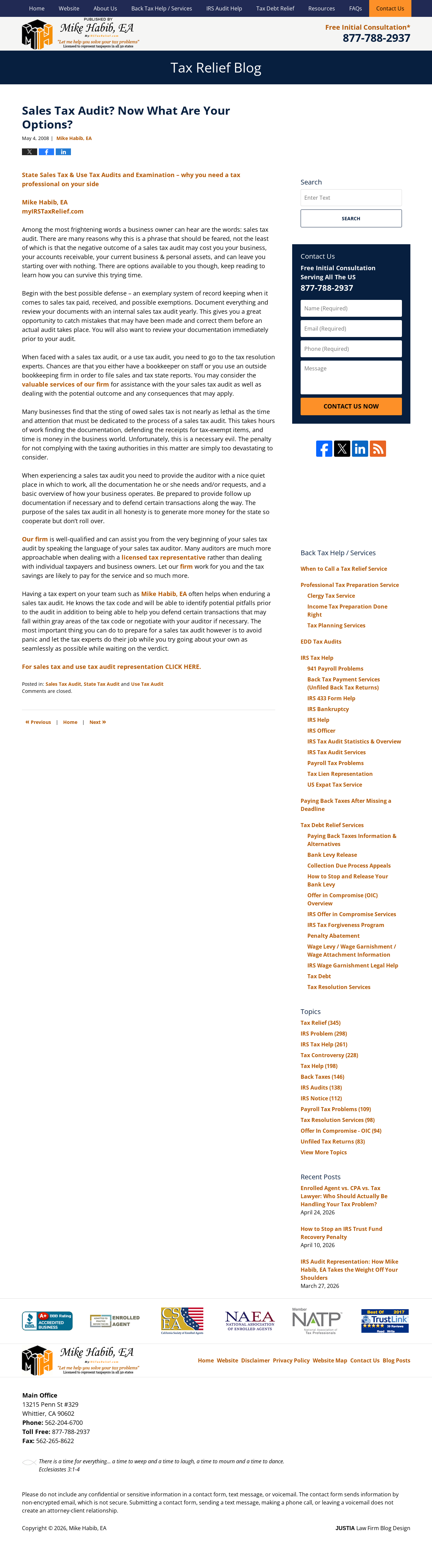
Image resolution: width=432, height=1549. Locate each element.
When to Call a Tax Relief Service (344, 568)
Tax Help (319, 1066)
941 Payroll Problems (335, 668)
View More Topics (324, 1152)
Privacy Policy (291, 1360)
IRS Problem (324, 1033)
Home (37, 8)
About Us (105, 8)
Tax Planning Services (336, 625)
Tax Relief (320, 1022)
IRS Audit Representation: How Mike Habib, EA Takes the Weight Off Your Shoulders (349, 1270)
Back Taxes (322, 1076)
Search (351, 218)
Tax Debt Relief (275, 8)
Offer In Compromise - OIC (341, 1130)
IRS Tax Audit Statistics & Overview (354, 741)
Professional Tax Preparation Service (350, 585)
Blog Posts (396, 1360)
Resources (321, 8)
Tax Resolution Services (339, 987)
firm (187, 566)
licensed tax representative (164, 557)
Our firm (36, 539)
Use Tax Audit (147, 684)
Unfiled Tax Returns (333, 1141)
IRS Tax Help (317, 657)
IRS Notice (321, 1098)
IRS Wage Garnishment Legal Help (352, 965)
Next (98, 721)
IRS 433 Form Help (331, 698)
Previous (38, 721)
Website (69, 8)
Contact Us (390, 8)
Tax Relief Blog (80, 34)
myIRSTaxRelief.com (53, 211)
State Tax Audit (102, 684)
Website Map (330, 1360)
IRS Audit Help (224, 8)
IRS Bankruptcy (328, 709)
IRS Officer (321, 730)
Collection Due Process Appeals (349, 865)
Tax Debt (319, 976)
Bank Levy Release (332, 854)
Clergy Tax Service (331, 595)
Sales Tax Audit (63, 684)
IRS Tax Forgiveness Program (345, 925)
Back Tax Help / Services (161, 8)
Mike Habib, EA (45, 202)
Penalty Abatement (333, 935)
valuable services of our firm (66, 384)
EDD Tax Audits (321, 641)
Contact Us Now (351, 406)
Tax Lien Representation (340, 774)
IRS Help (318, 720)
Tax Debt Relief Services (332, 825)
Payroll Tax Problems (335, 763)
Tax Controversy (329, 1055)
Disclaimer (255, 1360)
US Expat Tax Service (334, 784)
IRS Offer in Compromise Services (351, 914)
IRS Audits (321, 1087)
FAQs (355, 8)
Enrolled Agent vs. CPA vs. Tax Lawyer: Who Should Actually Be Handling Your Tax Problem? (344, 1196)
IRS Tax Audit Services (336, 752)
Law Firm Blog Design (373, 1528)
